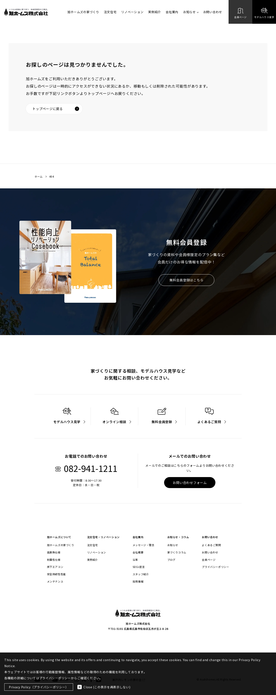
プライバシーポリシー (215, 567)
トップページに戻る (55, 108)
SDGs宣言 (139, 567)
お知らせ (190, 12)
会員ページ (208, 559)
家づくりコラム (176, 552)
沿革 (135, 559)
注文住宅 (110, 12)
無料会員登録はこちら (186, 280)
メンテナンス (55, 581)
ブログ (171, 559)
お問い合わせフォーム (190, 482)
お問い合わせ (212, 12)
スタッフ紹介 (141, 574)
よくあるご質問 (211, 545)
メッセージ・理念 (143, 545)
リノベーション (132, 12)
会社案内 (172, 12)
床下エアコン (55, 567)
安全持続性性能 (56, 574)
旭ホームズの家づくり (83, 12)
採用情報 (138, 581)
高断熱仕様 (54, 552)
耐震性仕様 (54, 559)
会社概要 (138, 552)
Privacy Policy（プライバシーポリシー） (39, 687)
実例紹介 (154, 12)
